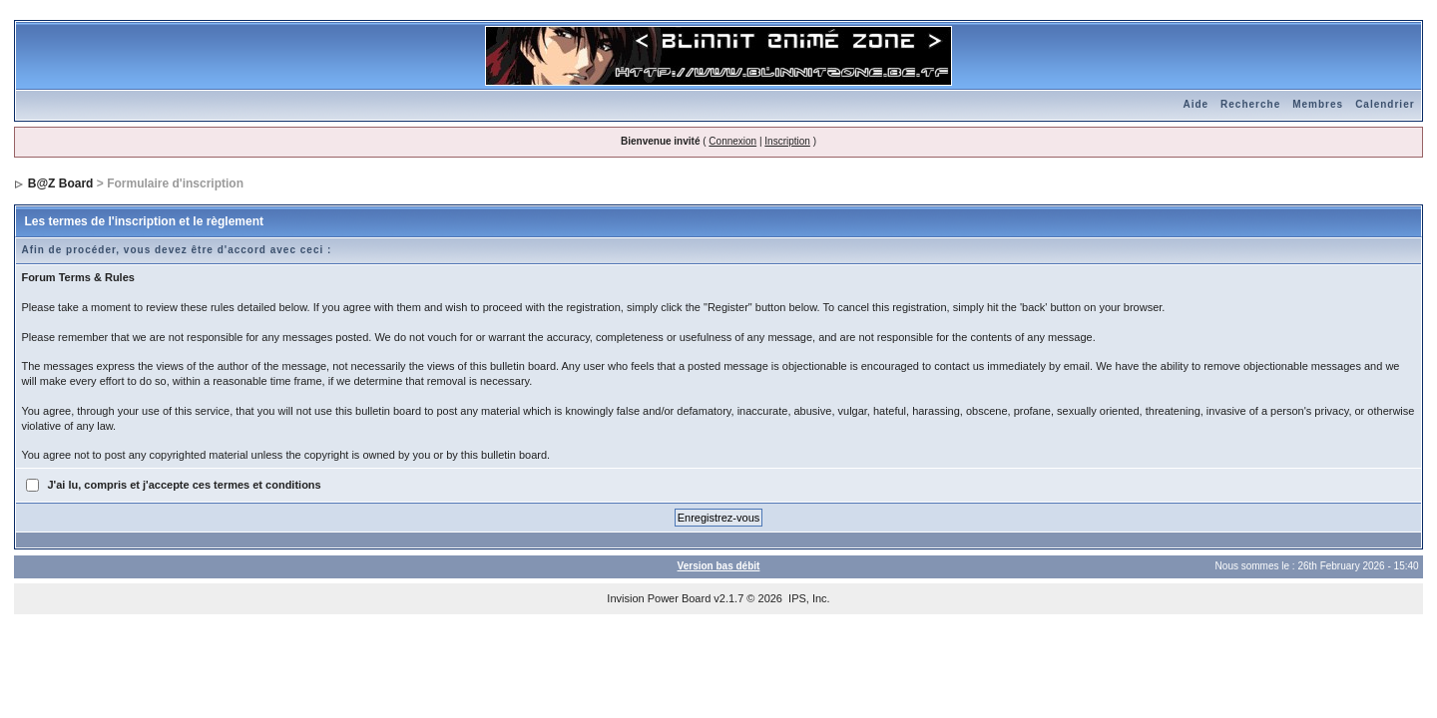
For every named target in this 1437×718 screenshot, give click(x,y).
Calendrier (1384, 104)
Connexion (732, 141)
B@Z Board (61, 183)
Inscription (787, 141)
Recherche (1250, 104)
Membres (1317, 104)
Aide (1195, 104)
